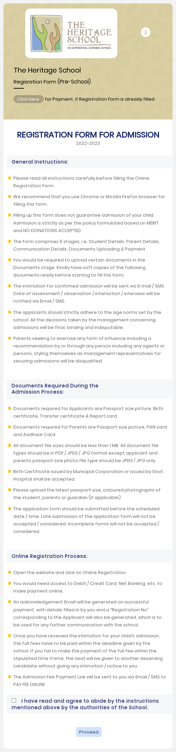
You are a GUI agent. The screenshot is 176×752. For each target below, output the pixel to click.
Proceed (89, 732)
